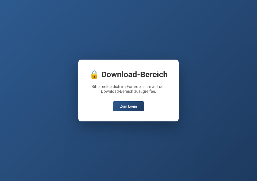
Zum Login (128, 106)
